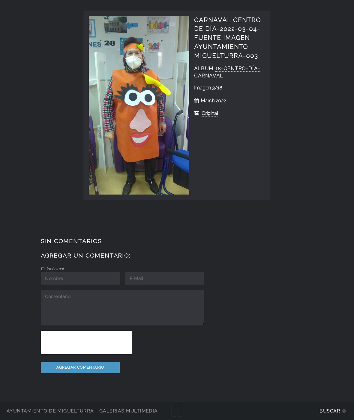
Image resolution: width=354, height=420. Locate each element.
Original (210, 113)
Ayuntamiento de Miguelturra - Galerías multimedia (82, 410)
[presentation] (86, 342)
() (55, 268)
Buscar (330, 410)
